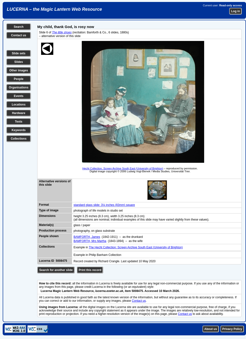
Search (18, 27)
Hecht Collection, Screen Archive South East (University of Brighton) (122, 168)
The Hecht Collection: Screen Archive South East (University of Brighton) (136, 247)
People (18, 79)
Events (18, 96)
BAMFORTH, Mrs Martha (89, 241)
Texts (18, 121)
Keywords (19, 130)
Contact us (18, 35)
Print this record (90, 270)
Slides (18, 62)
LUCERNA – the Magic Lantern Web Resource (54, 9)
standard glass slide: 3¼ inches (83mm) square (104, 205)
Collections (19, 138)
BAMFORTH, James (86, 237)
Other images (18, 70)
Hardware (18, 113)
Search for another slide (56, 270)
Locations (19, 104)
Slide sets (18, 53)
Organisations (18, 87)
